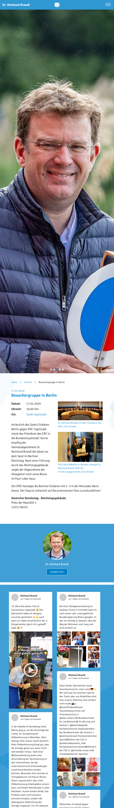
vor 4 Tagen (73, 599)
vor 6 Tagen (25, 719)
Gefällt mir (57, 572)
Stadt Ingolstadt (36, 414)
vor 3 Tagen (25, 599)
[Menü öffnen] (108, 5)
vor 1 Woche (73, 797)
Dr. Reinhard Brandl (57, 564)
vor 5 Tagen (73, 678)
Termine (28, 382)
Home (14, 382)
